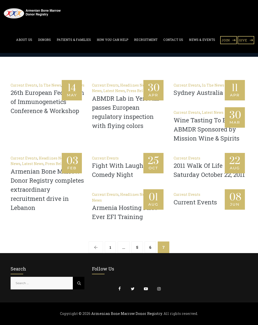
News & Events (202, 40)
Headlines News (134, 85)
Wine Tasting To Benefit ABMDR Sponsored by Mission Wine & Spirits (208, 129)
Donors (44, 40)
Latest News (114, 90)
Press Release (138, 90)
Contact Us (173, 40)
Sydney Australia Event (207, 93)
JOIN (225, 40)
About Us (24, 40)
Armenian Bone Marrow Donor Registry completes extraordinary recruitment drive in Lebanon (47, 189)
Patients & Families (74, 40)
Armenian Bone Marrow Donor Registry (126, 313)
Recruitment (145, 40)
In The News (50, 85)
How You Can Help (112, 40)
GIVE (243, 40)
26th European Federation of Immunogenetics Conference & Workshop (47, 102)
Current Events (24, 85)
